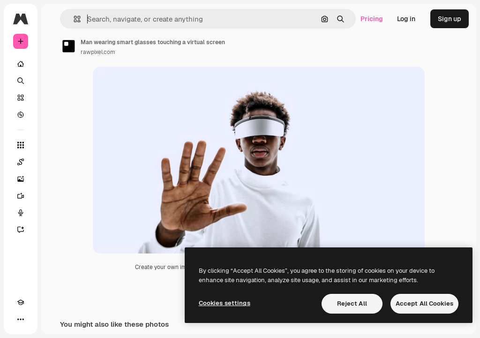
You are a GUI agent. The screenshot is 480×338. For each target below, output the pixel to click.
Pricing (371, 19)
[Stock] (20, 97)
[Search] (20, 80)
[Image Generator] (20, 178)
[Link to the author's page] (68, 46)
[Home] (20, 63)
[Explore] (20, 114)
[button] (73, 19)
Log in (406, 19)
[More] (20, 319)
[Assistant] (20, 229)
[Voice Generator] (20, 212)
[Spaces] (20, 161)
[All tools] (20, 145)
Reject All (352, 303)
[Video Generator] (20, 195)
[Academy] (20, 302)
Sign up (449, 19)
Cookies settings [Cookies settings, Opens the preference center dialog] (224, 303)
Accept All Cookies (424, 303)
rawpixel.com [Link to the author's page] (98, 52)
